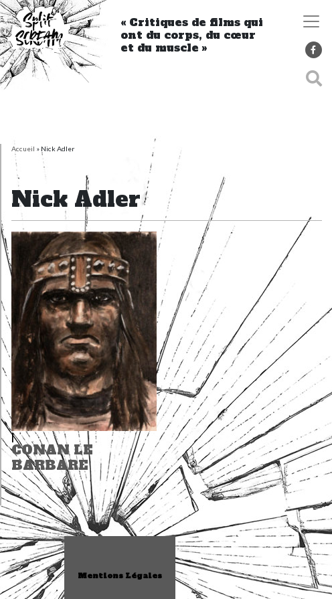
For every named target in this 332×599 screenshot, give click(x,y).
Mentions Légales (120, 576)
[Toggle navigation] (311, 21)
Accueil (23, 149)
